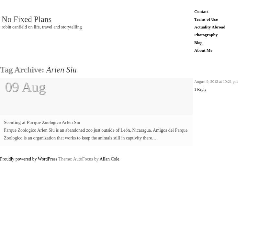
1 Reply (200, 89)
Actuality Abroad (209, 27)
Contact (201, 11)
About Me (203, 50)
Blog (198, 42)
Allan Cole (109, 159)
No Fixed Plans (26, 19)
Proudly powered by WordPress (28, 159)
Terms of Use (206, 19)
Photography (206, 34)
